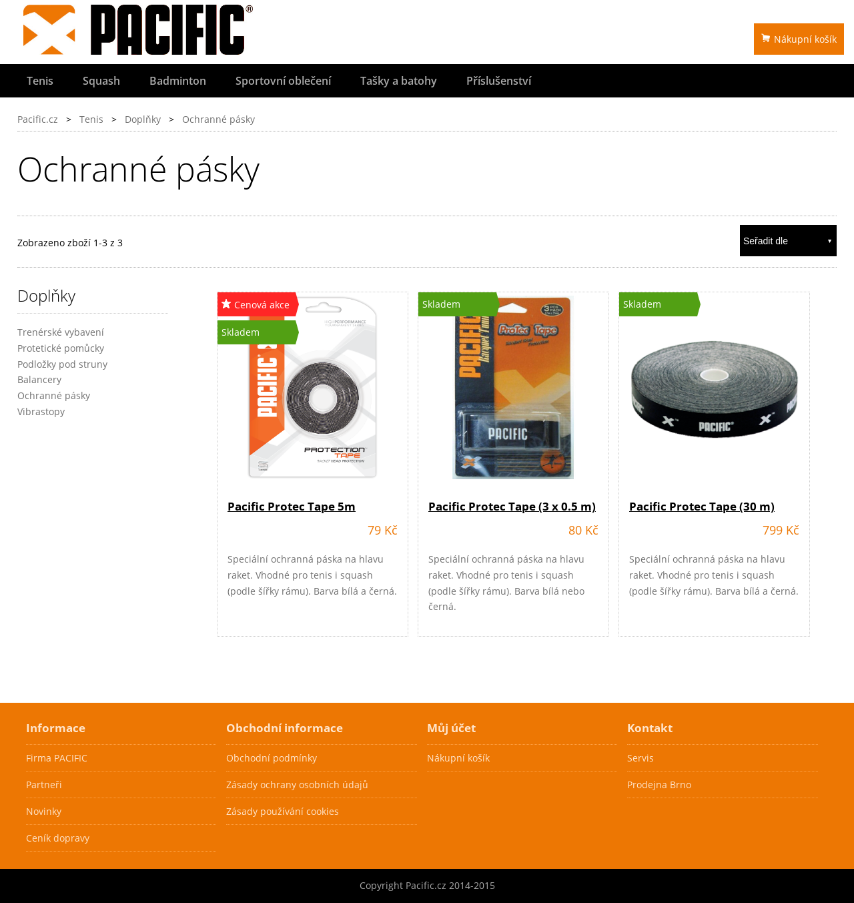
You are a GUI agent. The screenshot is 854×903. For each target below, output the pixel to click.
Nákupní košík (799, 39)
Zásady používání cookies (282, 811)
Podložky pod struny (62, 364)
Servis (640, 757)
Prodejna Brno (659, 784)
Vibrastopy (41, 411)
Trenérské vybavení (60, 332)
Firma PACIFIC (56, 757)
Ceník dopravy (57, 838)
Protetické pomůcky (60, 348)
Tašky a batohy (398, 80)
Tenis (40, 80)
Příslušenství (498, 80)
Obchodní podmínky (271, 757)
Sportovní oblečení (283, 80)
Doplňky (143, 119)
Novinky (43, 811)
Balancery (39, 379)
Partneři (44, 784)
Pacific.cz (37, 119)
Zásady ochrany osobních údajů (297, 784)
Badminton (177, 80)
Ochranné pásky (218, 119)
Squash (101, 80)
